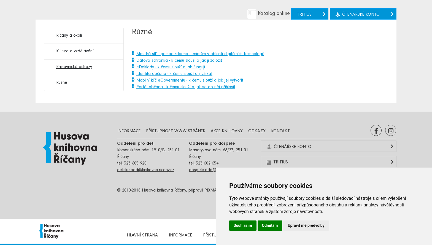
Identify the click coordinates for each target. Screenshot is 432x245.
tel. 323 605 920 (132, 163)
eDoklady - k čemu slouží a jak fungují (170, 67)
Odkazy (257, 131)
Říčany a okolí (69, 36)
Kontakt (280, 131)
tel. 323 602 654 (203, 163)
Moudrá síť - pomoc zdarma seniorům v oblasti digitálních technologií (200, 54)
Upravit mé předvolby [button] (306, 225)
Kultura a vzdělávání (74, 51)
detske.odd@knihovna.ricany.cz (145, 170)
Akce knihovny (227, 131)
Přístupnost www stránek (175, 131)
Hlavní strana (142, 235)
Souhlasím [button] (243, 225)
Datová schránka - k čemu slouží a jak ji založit (179, 61)
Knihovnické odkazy (74, 67)
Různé (61, 83)
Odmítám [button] (270, 225)
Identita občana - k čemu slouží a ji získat (174, 74)
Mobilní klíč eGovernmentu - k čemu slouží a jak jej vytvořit (189, 81)
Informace (129, 131)
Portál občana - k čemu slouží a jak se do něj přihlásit (185, 87)
